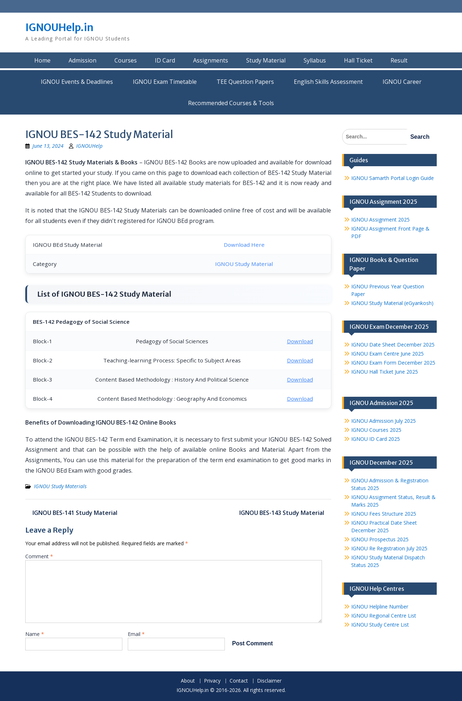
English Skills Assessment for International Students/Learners (328, 82)
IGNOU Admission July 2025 (383, 420)
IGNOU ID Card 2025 (375, 438)
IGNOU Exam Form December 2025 (393, 362)
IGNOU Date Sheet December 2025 (393, 344)
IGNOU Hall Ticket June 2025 (384, 371)
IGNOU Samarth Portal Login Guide (392, 178)
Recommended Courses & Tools (231, 103)
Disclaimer (269, 681)
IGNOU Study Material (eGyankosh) (392, 303)
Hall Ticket (358, 60)
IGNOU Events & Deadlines (77, 82)
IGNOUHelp (89, 145)
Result (399, 60)
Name (34, 634)
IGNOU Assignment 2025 (380, 219)
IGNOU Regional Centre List (383, 615)
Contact (239, 681)
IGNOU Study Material (244, 263)
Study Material (266, 60)
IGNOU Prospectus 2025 (380, 539)
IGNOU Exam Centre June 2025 (387, 353)
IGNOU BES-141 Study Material (74, 513)
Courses (125, 60)
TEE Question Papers (245, 82)
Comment (39, 556)
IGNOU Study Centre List (380, 624)
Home (42, 60)
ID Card (165, 60)
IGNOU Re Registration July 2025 (389, 548)
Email (136, 634)
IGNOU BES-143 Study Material (281, 513)
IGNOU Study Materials (60, 486)
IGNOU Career (402, 82)
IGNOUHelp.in (59, 27)
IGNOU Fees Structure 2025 (383, 513)
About (188, 681)
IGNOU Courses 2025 (376, 429)
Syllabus (315, 60)
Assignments (210, 60)
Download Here (244, 244)
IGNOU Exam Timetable (165, 82)
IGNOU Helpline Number (379, 606)
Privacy (212, 681)
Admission (82, 60)
